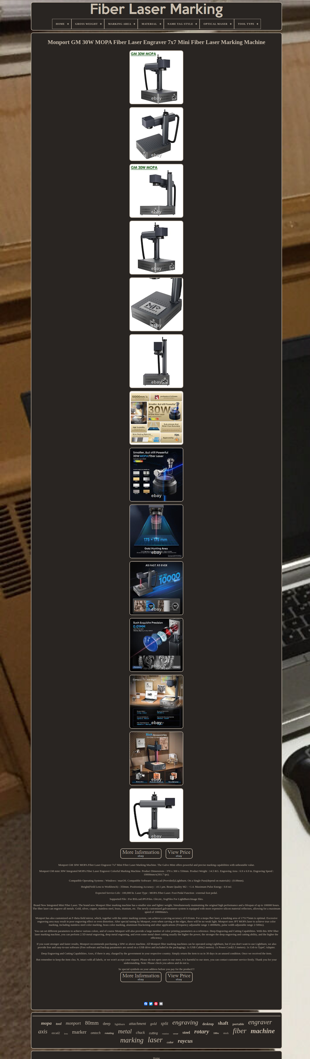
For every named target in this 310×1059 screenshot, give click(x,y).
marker (79, 1032)
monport (73, 1023)
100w (216, 1033)
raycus (185, 1041)
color (170, 1042)
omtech (95, 1033)
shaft (223, 1023)
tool (58, 1024)
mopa (46, 1023)
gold (153, 1024)
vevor (175, 1033)
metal (125, 1031)
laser (155, 1040)
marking (131, 1040)
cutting (153, 1033)
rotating (109, 1033)
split (164, 1023)
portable (238, 1024)
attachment (137, 1024)
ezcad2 (56, 1033)
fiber (239, 1031)
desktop (208, 1024)
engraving (185, 1022)
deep (106, 1023)
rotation (165, 1034)
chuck (140, 1032)
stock (226, 1033)
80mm (92, 1023)
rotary (201, 1031)
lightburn (120, 1024)
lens (66, 1033)
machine (263, 1031)
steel (186, 1032)
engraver (260, 1022)
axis (42, 1031)
